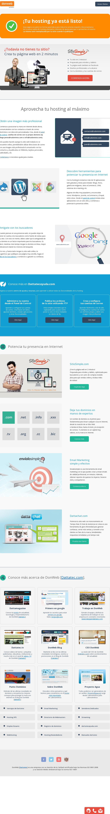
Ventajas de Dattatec (13, 708)
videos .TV (27, 656)
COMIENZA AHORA (80, 78)
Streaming (84, 717)
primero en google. (55, 615)
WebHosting (10, 735)
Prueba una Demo (79, 541)
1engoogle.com (57, 617)
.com (79, 577)
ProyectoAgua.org (94, 693)
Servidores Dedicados (88, 708)
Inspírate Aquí (79, 387)
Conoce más (79, 439)
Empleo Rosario (11, 726)
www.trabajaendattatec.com (92, 619)
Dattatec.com (83, 654)
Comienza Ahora (79, 486)
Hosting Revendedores (51, 735)
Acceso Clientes (103, 4)
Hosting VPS (9, 717)
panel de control (89, 198)
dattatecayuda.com (88, 726)
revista (16, 613)
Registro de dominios (51, 726)
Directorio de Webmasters (53, 717)
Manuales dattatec (87, 735)
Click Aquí (17, 320)
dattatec (22, 617)
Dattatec (68, 577)
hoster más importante (59, 694)
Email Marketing (49, 708)
